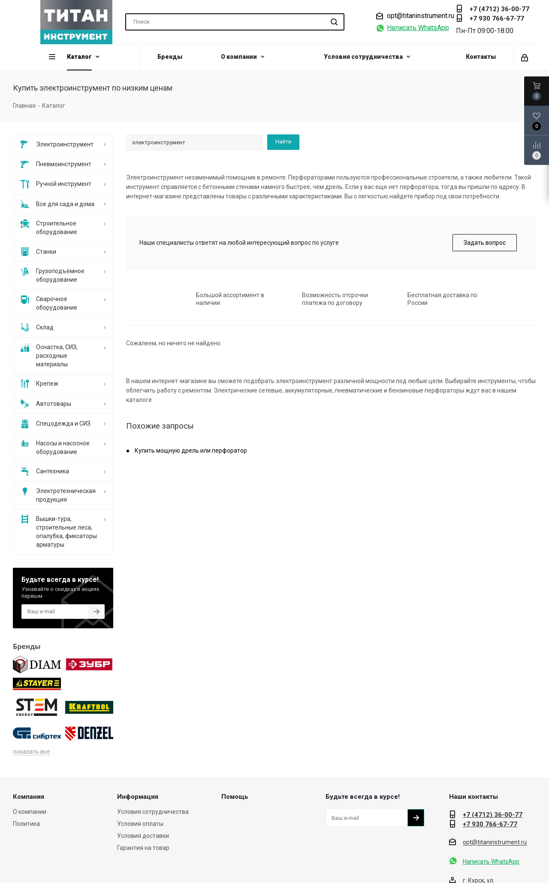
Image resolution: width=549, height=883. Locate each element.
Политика (26, 823)
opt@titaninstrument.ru (420, 16)
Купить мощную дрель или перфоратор (191, 450)
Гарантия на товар (143, 847)
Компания (28, 797)
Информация (137, 797)
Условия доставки (143, 835)
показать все (31, 751)
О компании (29, 811)
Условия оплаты (140, 823)
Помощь (234, 797)
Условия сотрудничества (153, 811)
